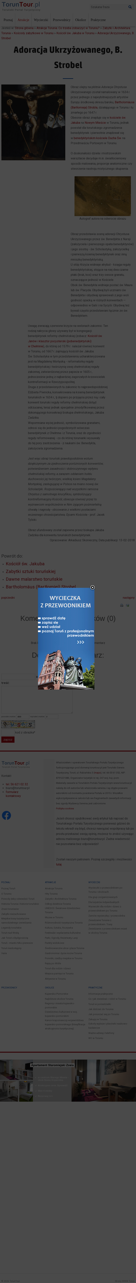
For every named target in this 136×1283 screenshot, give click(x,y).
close (92, 523)
